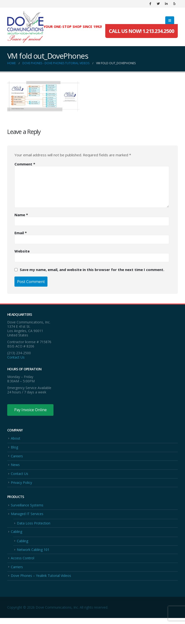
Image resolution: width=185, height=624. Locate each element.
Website (22, 251)
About (15, 438)
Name (21, 215)
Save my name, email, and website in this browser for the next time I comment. (92, 269)
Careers (17, 457)
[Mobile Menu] (169, 20)
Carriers (17, 572)
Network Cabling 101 (33, 554)
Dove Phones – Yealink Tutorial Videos (41, 581)
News (15, 466)
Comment (24, 164)
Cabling (16, 535)
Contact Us (16, 357)
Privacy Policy (21, 484)
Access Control (22, 563)
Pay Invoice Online (30, 410)
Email (20, 233)
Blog (14, 448)
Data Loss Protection (33, 526)
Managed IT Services (27, 517)
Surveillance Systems (27, 507)
